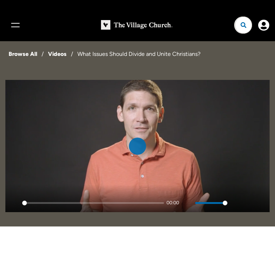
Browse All (23, 54)
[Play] (14, 203)
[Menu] (14, 25)
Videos (57, 54)
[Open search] (243, 25)
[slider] (93, 203)
